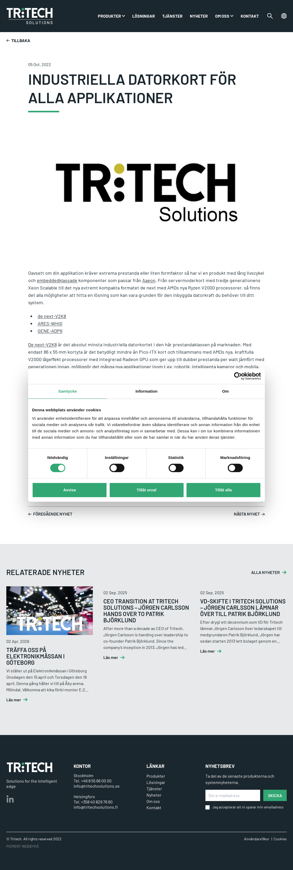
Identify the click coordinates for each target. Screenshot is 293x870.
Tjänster (172, 15)
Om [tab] (225, 391)
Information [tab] (146, 391)
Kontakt (250, 15)
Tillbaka (18, 40)
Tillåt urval (146, 490)
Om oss (222, 15)
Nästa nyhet (249, 514)
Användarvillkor (256, 839)
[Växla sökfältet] (270, 16)
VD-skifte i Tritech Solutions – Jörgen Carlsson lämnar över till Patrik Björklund (243, 607)
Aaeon (148, 280)
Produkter (155, 775)
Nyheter (199, 15)
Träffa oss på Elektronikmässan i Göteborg (35, 656)
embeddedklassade (57, 280)
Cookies (280, 839)
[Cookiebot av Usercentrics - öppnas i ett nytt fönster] (238, 376)
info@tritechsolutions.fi (96, 806)
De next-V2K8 (42, 344)
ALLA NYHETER (265, 572)
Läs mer (13, 700)
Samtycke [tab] (67, 391)
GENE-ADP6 (50, 331)
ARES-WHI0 (50, 323)
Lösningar (143, 15)
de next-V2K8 (52, 316)
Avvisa (69, 490)
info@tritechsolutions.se (97, 785)
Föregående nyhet (50, 514)
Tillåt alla (223, 490)
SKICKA (275, 795)
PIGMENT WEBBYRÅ (22, 846)
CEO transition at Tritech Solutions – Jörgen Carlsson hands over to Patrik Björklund (146, 610)
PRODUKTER (109, 15)
